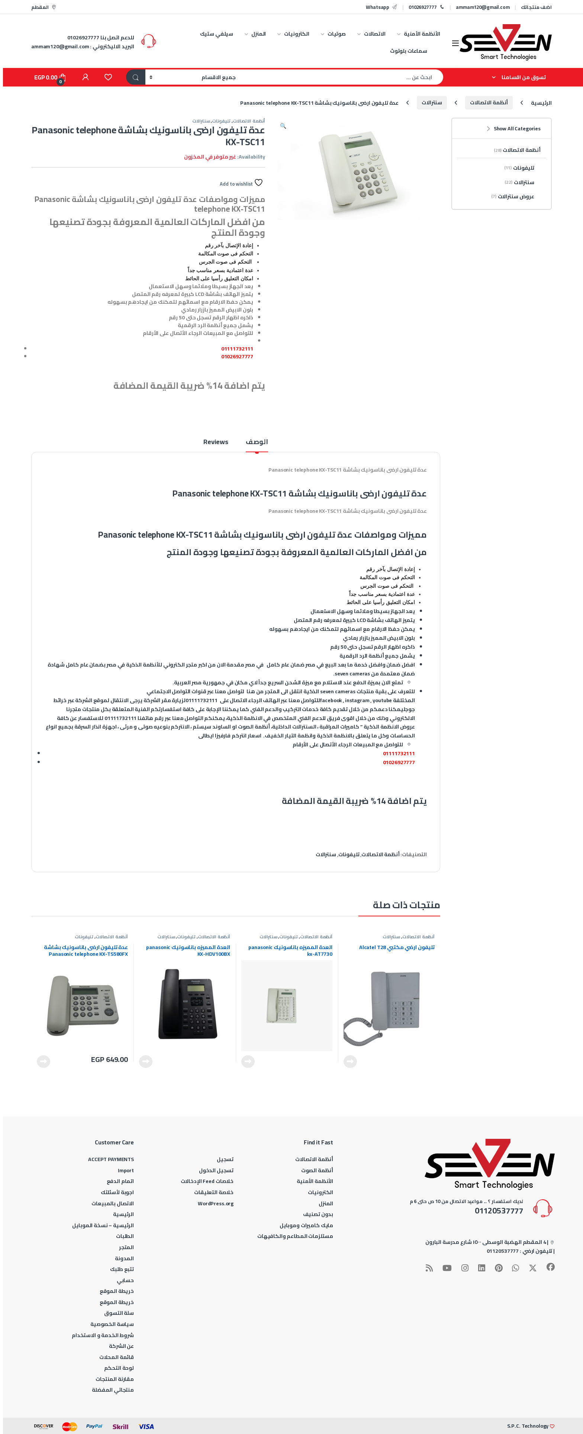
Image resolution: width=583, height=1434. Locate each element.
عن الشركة (121, 1346)
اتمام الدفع (120, 1181)
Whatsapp (381, 7)
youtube (382, 700)
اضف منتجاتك (536, 7)
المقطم (44, 7)
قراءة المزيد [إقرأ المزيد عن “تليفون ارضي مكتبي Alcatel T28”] (350, 1061)
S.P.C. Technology (528, 1426)
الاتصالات (375, 34)
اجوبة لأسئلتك (117, 1192)
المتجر (126, 1247)
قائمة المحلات (116, 1357)
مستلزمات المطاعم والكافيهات (295, 1236)
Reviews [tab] (215, 443)
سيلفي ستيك (216, 34)
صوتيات (337, 34)
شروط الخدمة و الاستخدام (103, 1335)
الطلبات (125, 1236)
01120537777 (503, 1251)
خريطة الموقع (117, 1291)
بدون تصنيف (318, 1214)
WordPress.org (215, 1203)
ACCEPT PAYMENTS (111, 1159)
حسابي (125, 1280)
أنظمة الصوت (317, 1170)
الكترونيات (296, 34)
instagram (357, 700)
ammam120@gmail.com (482, 7)
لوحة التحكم (119, 1368)
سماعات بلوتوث (408, 51)
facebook (331, 700)
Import (126, 1170)
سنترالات (432, 102)
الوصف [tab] (257, 443)
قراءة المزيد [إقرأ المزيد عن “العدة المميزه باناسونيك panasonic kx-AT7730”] (248, 1061)
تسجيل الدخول (216, 1170)
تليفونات (221, 121)
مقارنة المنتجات (115, 1379)
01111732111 (237, 348)
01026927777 (427, 7)
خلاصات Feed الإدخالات (207, 1181)
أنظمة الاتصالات (489, 102)
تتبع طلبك (122, 1269)
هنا (251, 691)
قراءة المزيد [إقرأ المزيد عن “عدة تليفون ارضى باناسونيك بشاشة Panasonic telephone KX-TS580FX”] (43, 1061)
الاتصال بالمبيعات (112, 1203)
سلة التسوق (119, 1313)
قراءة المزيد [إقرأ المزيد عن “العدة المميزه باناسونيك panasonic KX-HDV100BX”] (145, 1061)
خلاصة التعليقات (213, 1192)
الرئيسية (541, 102)
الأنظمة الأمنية (422, 34)
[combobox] (341, 77)
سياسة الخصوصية (112, 1324)
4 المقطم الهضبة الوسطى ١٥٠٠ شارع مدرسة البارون (485, 1242)
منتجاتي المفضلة (113, 1390)
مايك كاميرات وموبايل (306, 1225)
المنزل (258, 34)
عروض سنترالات (516, 196)
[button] (283, 125)
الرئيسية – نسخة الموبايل (103, 1225)
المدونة (124, 1258)
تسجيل (225, 1159)
